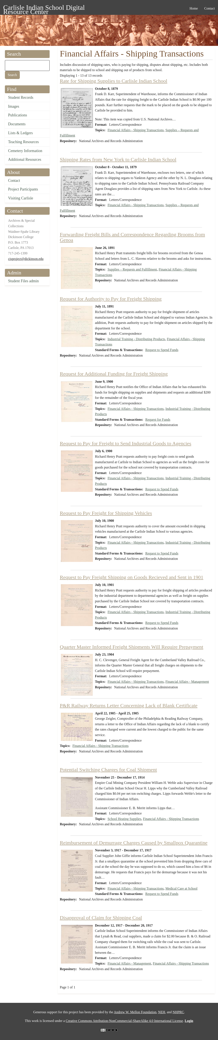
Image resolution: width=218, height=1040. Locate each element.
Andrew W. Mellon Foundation (135, 1012)
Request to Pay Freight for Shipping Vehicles (106, 513)
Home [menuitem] (193, 8)
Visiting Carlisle (20, 198)
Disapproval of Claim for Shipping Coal (101, 917)
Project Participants (23, 189)
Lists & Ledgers (20, 133)
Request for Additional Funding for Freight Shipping (114, 374)
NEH (161, 1012)
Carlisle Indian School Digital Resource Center (44, 8)
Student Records (20, 97)
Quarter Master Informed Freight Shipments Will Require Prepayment (131, 647)
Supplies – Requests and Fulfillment (132, 269)
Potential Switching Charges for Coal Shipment (108, 769)
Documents (17, 124)
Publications (17, 115)
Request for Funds (157, 419)
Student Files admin (23, 281)
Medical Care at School (181, 888)
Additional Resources (24, 159)
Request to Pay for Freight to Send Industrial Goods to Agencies (125, 443)
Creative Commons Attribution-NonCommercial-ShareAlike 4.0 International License (124, 1021)
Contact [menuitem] (209, 8)
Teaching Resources (23, 142)
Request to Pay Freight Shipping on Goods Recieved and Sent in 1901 (131, 577)
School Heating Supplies (124, 819)
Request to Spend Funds (161, 350)
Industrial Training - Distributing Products (136, 339)
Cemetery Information (25, 151)
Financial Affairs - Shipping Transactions (136, 130)
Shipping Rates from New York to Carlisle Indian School (118, 159)
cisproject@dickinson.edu (25, 259)
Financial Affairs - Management (187, 681)
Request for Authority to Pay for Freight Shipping (111, 299)
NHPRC (178, 1012)
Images (13, 106)
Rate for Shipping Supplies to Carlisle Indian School (113, 81)
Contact (14, 180)
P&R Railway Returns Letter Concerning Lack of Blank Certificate (129, 705)
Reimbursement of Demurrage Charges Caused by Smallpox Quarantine (133, 842)
